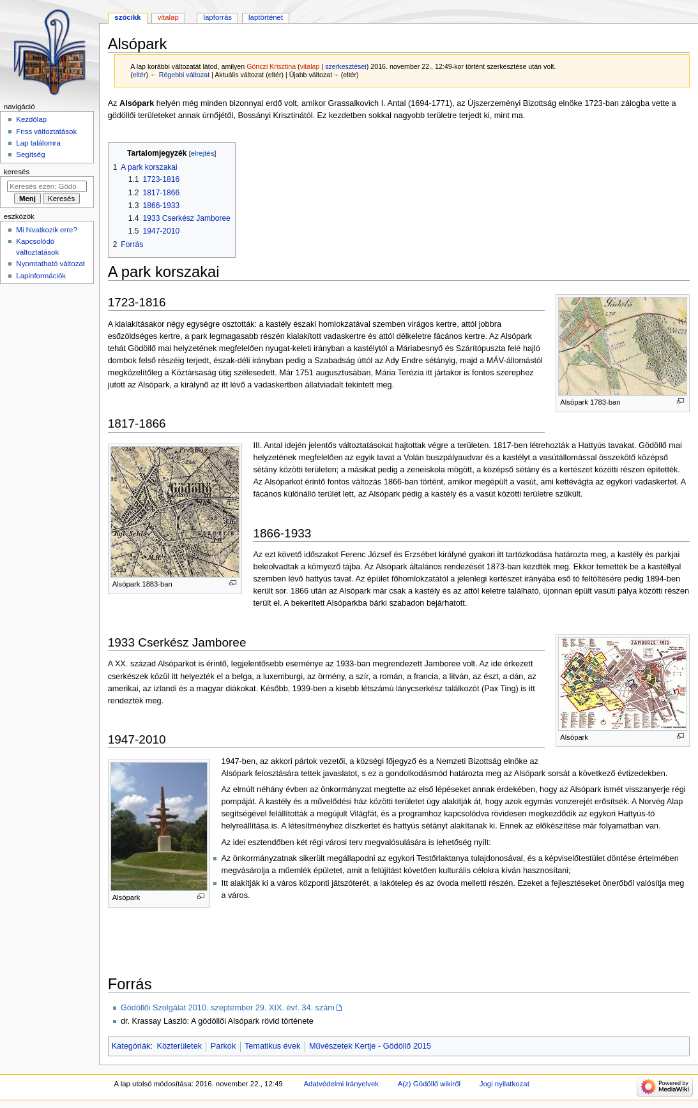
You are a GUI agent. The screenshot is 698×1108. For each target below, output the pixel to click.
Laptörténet (265, 17)
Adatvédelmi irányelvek (341, 1084)
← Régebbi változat (179, 75)
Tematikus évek (272, 1046)
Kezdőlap (31, 119)
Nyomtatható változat (50, 263)
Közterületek (179, 1046)
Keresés (16, 172)
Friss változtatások (46, 131)
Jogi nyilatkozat (504, 1084)
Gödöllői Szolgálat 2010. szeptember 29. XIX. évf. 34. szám (228, 1007)
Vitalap (168, 17)
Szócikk (127, 17)
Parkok (223, 1046)
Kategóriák (131, 1046)
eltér (139, 75)
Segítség (30, 154)
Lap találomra (38, 143)
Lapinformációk (41, 276)
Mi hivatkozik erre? (46, 230)
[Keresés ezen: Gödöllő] (47, 186)
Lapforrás (217, 17)
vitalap (310, 66)
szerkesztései (346, 66)
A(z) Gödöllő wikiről (429, 1084)
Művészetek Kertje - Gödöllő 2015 (370, 1046)
